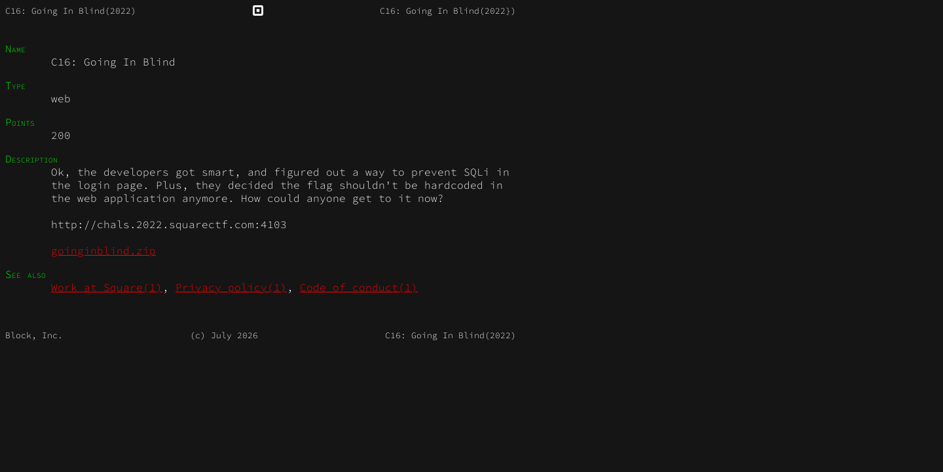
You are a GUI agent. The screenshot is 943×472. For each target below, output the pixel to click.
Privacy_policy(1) (231, 287)
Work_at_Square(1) (106, 287)
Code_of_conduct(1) (359, 287)
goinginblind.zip (103, 250)
